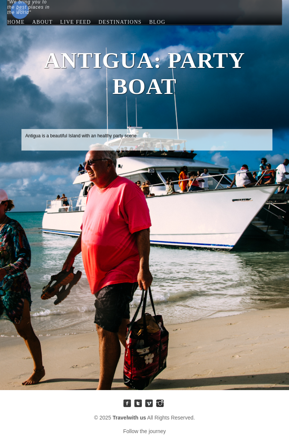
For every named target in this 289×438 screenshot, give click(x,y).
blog (157, 22)
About (42, 22)
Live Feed (75, 24)
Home (15, 22)
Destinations (120, 24)
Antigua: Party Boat (279, 217)
